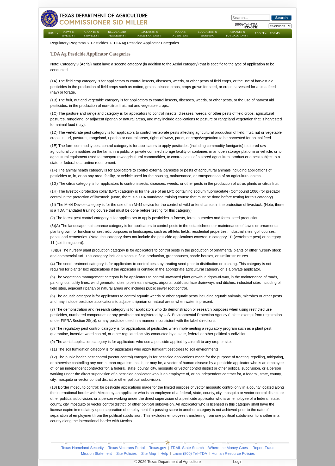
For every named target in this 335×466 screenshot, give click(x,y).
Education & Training (207, 33)
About (260, 33)
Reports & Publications (237, 33)
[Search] (250, 18)
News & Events (68, 33)
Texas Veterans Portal (126, 448)
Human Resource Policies (233, 453)
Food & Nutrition (180, 33)
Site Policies (126, 453)
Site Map (148, 453)
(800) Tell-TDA (195, 453)
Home (53, 32)
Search (281, 18)
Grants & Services (91, 33)
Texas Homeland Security (82, 448)
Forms (275, 33)
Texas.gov (157, 448)
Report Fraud (263, 448)
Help (164, 453)
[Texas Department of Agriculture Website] (94, 18)
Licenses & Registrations (150, 33)
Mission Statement (96, 453)
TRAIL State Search (187, 448)
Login (237, 461)
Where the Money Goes (228, 448)
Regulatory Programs (117, 33)
